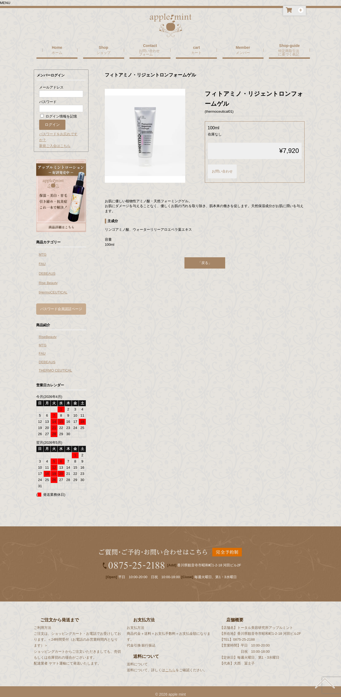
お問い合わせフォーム (149, 46)
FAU (42, 258)
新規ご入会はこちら (55, 140)
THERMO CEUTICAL (55, 364)
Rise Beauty (48, 277)
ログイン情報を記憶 (58, 110)
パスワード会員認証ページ (61, 303)
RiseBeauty (48, 331)
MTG (43, 249)
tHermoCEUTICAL (53, 286)
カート (196, 47)
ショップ (103, 47)
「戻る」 (205, 257)
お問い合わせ (222, 165)
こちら (170, 664)
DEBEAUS (47, 268)
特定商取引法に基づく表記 (288, 46)
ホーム (57, 47)
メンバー (243, 47)
